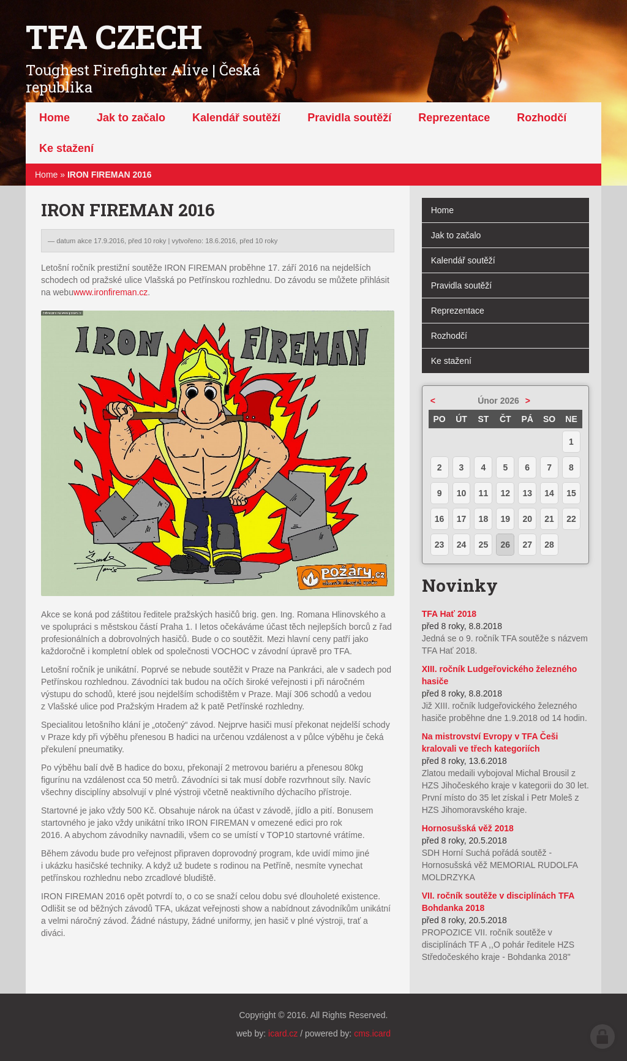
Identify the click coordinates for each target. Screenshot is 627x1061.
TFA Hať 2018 (449, 614)
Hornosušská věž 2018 (468, 828)
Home (46, 174)
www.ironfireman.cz (110, 292)
